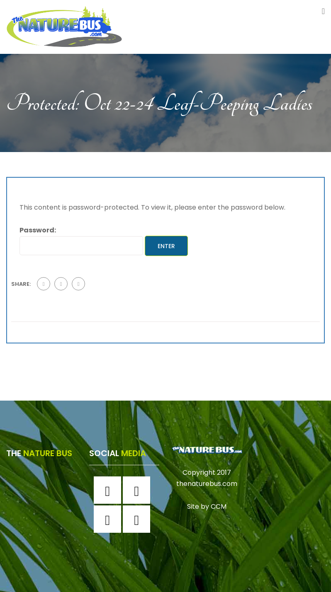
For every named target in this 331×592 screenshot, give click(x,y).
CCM (218, 506)
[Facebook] (109, 490)
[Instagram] (138, 490)
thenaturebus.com (206, 483)
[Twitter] (109, 519)
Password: (81, 240)
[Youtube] (138, 519)
